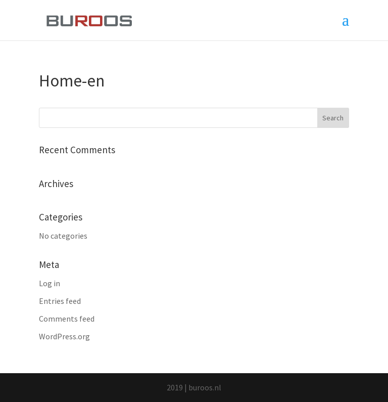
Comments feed (66, 319)
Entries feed (60, 301)
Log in (49, 283)
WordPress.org (64, 336)
